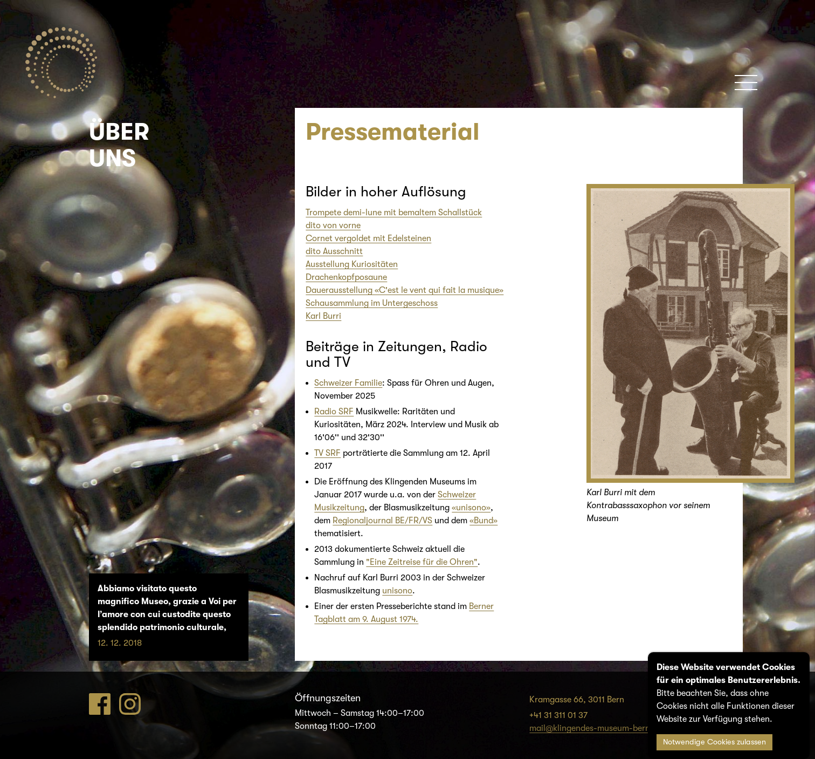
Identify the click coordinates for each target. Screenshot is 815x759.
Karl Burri (323, 316)
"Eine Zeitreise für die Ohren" (422, 562)
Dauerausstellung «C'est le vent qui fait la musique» (404, 290)
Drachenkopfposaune (346, 277)
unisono (397, 591)
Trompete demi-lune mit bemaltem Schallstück (394, 212)
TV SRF (327, 453)
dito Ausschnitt (334, 251)
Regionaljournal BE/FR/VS (382, 520)
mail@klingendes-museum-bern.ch (595, 728)
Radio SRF (334, 411)
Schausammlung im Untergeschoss (372, 303)
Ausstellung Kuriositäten (352, 264)
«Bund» (483, 520)
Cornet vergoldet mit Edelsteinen (368, 238)
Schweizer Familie (348, 383)
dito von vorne (333, 225)
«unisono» (471, 507)
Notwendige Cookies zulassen (714, 742)
